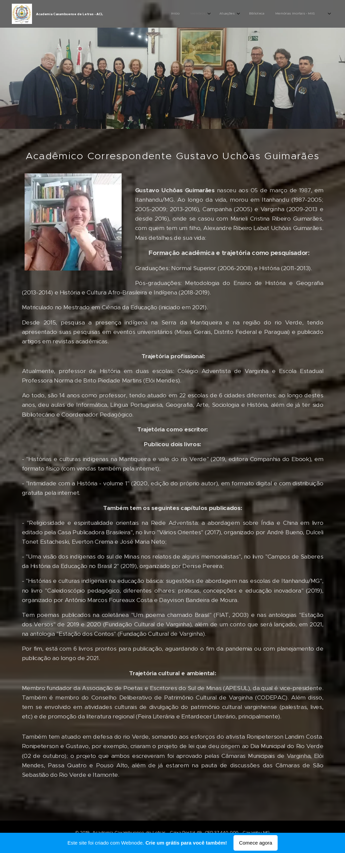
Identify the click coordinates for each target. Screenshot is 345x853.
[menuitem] (266, 13)
